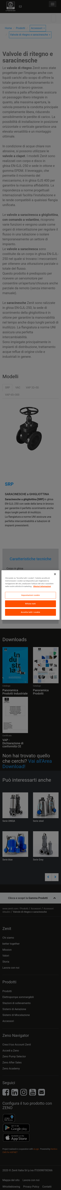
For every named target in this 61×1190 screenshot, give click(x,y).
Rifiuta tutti (30, 604)
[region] (30, 595)
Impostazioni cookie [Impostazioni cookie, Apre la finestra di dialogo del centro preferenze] (30, 595)
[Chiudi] (55, 574)
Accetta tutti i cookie (30, 612)
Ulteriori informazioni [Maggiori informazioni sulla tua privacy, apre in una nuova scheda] (42, 586)
